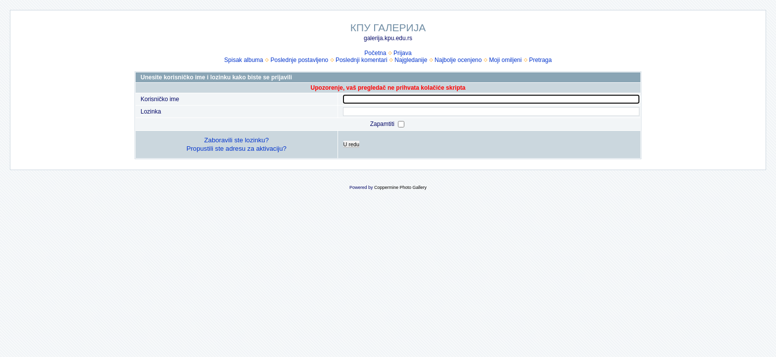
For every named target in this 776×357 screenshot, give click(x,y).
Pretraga (540, 60)
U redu (351, 144)
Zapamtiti (383, 123)
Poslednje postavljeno (299, 60)
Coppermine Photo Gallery (400, 187)
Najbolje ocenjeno (458, 60)
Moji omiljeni (505, 60)
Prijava (402, 53)
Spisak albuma (243, 60)
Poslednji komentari (362, 60)
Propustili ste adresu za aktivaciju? (237, 148)
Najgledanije (410, 60)
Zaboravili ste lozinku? (236, 140)
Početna (375, 53)
